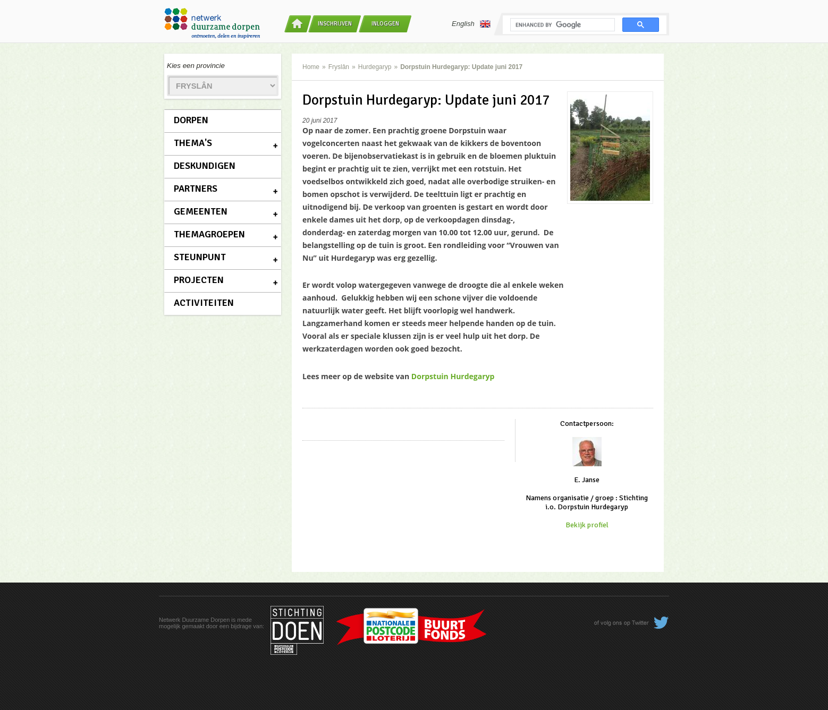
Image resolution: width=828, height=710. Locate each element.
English (471, 24)
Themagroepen (209, 234)
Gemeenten (200, 211)
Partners (195, 188)
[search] (561, 25)
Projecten (199, 280)
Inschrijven (335, 23)
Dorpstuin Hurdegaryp (453, 376)
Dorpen (191, 120)
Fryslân (338, 67)
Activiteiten (204, 303)
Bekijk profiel (587, 524)
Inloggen (385, 23)
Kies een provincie (196, 66)
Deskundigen (204, 166)
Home (310, 67)
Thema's (193, 143)
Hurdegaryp (375, 67)
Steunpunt (200, 257)
